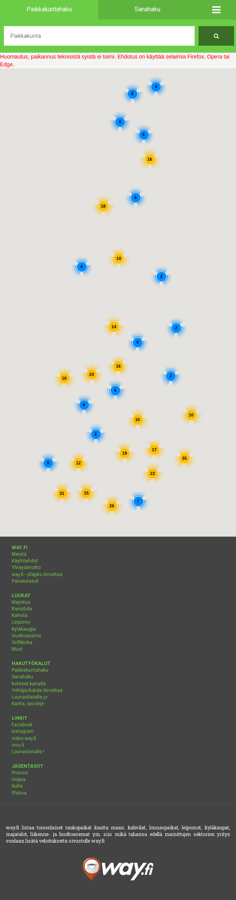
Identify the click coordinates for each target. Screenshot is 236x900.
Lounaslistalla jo (29, 697)
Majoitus (21, 602)
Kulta (17, 786)
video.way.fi (24, 738)
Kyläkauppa (24, 629)
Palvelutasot (25, 581)
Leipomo (21, 622)
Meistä (19, 554)
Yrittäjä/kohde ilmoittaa (37, 690)
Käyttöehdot (25, 561)
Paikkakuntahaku (30, 670)
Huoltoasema (26, 636)
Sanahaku (22, 676)
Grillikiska (22, 642)
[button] (216, 10)
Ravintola (22, 609)
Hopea (18, 779)
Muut (17, 649)
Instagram (23, 731)
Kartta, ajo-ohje (28, 703)
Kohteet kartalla (29, 684)
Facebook (22, 724)
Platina (19, 793)
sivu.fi (18, 745)
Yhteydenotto (26, 567)
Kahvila (19, 615)
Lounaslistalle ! (28, 751)
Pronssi (20, 772)
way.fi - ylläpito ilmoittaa (37, 574)
